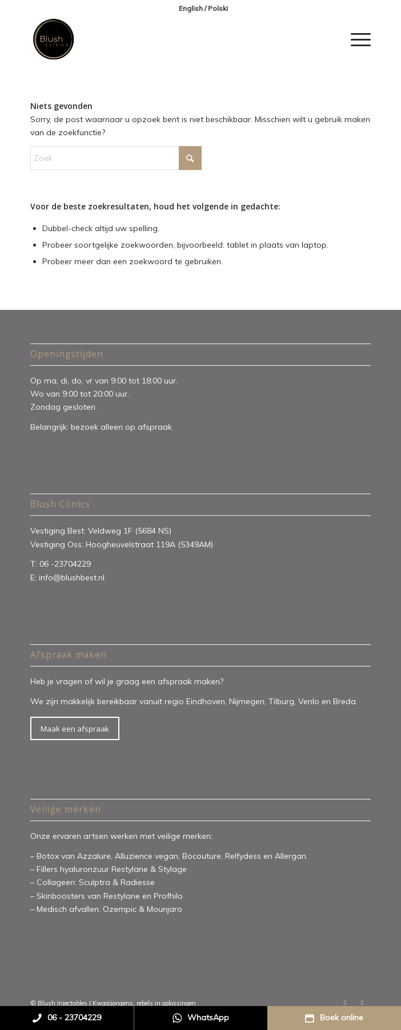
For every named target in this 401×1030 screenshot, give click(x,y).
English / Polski (203, 8)
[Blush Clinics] (166, 39)
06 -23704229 (66, 564)
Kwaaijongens (113, 1003)
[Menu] (355, 39)
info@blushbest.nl (72, 577)
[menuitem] (203, 8)
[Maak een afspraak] (74, 729)
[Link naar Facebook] (345, 1002)
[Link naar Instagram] (362, 1002)
